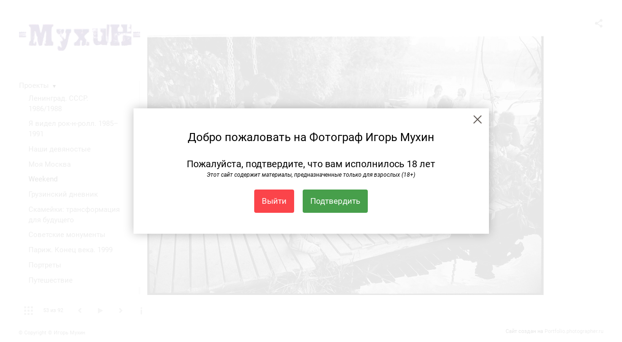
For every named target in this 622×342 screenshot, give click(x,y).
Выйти (274, 201)
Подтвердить (335, 201)
